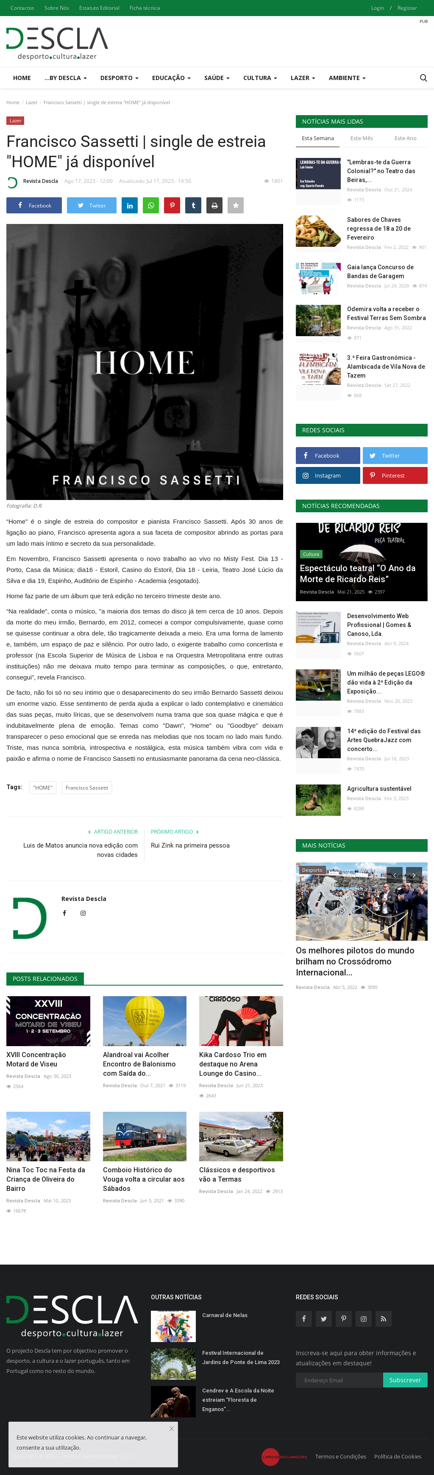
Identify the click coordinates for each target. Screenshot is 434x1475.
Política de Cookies (397, 1456)
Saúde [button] (217, 78)
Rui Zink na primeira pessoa (190, 845)
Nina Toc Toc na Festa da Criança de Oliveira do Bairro (45, 1179)
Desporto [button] (119, 78)
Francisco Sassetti (87, 787)
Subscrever (405, 1380)
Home (22, 78)
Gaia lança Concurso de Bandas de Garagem (380, 271)
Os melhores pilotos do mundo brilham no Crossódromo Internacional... (355, 961)
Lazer (31, 102)
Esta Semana (318, 138)
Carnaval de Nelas (225, 1315)
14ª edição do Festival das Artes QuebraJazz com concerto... (384, 740)
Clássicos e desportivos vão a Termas (237, 1174)
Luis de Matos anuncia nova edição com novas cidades (80, 850)
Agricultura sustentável (379, 788)
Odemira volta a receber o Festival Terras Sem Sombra (386, 313)
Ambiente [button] (347, 78)
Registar (407, 7)
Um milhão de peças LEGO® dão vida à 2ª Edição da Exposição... (386, 682)
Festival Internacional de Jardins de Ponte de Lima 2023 (241, 1357)
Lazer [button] (303, 78)
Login (377, 7)
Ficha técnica (145, 7)
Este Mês (362, 138)
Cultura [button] (260, 78)
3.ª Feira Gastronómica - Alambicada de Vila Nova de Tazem (386, 366)
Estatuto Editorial (99, 7)
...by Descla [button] (66, 78)
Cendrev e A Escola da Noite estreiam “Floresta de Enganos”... (238, 1399)
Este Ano (406, 138)
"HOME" (43, 787)
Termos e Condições (340, 1456)
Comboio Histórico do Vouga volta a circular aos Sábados (144, 1179)
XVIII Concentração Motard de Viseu (36, 1059)
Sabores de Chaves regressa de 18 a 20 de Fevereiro (379, 228)
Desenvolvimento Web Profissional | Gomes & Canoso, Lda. (379, 625)
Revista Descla (32, 182)
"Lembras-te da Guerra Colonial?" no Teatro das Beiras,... (381, 171)
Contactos (22, 7)
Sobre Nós (57, 7)
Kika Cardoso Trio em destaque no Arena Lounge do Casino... (233, 1064)
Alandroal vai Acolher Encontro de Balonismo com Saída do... (139, 1064)
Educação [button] (171, 78)
